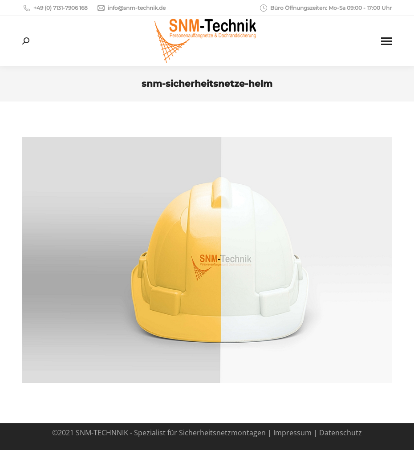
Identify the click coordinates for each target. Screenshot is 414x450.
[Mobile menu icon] (386, 41)
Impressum (292, 433)
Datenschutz (340, 433)
